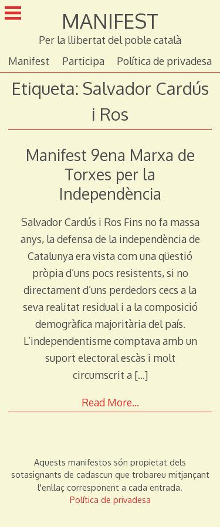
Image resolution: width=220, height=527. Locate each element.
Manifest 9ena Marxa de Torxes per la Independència (110, 174)
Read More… (110, 402)
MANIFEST (110, 20)
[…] (141, 374)
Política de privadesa (164, 60)
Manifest (28, 60)
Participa (83, 60)
